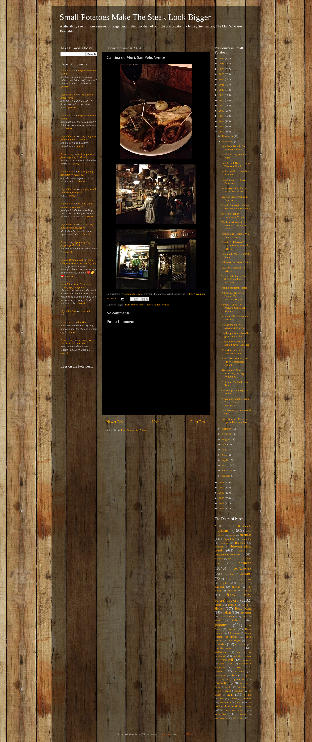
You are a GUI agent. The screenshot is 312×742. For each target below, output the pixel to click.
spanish (239, 690)
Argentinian (229, 539)
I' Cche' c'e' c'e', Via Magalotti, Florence (233, 326)
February (227, 470)
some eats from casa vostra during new (78, 261)
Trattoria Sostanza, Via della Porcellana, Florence (233, 279)
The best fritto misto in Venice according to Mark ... (233, 225)
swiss (221, 698)
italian (157, 304)
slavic (228, 690)
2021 (222, 84)
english (224, 583)
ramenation (222, 683)
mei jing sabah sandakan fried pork (78, 191)
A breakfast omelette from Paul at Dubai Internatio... (235, 402)
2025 (222, 63)
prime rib (239, 679)
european (219, 586)
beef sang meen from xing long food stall (78, 138)
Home (156, 422)
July (224, 444)
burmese (219, 558)
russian (228, 687)
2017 (222, 105)
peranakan (239, 671)
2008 (222, 498)
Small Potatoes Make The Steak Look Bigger (135, 17)
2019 (222, 94)
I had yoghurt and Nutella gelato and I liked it (235, 335)
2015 (222, 115)
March (226, 465)
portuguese (223, 679)
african (221, 535)
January (226, 475)
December (228, 136)
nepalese (247, 660)
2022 (222, 79)
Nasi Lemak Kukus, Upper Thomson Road (235, 164)
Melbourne (220, 652)
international (228, 616)
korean (232, 629)
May (225, 454)
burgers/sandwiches (227, 554)
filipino (236, 586)
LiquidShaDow (68, 94)
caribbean (232, 558)
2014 (222, 121)
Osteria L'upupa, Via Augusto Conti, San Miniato (233, 307)
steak (230, 694)
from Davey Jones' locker (138, 304)
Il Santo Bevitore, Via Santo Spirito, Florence (235, 343)
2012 (222, 131)
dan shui (85, 311)
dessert (246, 573)
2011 (222, 482)
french (247, 590)
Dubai (228, 579)
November (228, 141)
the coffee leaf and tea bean (233, 704)
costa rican (228, 574)
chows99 (65, 283)
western (238, 718)
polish (249, 675)
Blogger (190, 733)
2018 (222, 100)
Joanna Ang (66, 70)
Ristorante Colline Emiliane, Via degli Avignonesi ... (233, 373)
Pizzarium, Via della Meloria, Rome (232, 352)
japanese (222, 624)
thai (239, 702)
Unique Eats (234, 710)
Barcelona (219, 546)
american (246, 535)
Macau (249, 640)
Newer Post (115, 422)
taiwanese (225, 702)
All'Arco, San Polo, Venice (235, 262)
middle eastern (243, 655)
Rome (217, 687)
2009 (222, 492)
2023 (222, 74)
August (226, 439)
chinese (245, 563)
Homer (219, 608)
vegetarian (221, 714)
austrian (224, 543)
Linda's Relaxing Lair (72, 259)
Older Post (198, 422)
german (232, 604)
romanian (244, 683)
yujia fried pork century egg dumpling (75, 285)
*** (228, 526)
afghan (249, 531)
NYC (230, 663)
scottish (218, 691)
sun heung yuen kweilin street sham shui (77, 341)
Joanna (64, 242)
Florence (232, 590)
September (228, 433)
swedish (248, 694)
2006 (222, 508)
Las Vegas (235, 633)
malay (222, 644)
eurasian (242, 583)
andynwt (167, 733)
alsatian (232, 535)
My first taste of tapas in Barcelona (234, 198)
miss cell (227, 660)
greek (245, 604)
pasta (238, 667)
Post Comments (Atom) (133, 430)
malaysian (240, 644)
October (226, 428)
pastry (219, 671)
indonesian (246, 612)
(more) (64, 86)
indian (227, 612)
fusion (218, 604)
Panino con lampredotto (234, 287)
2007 (222, 503)
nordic (221, 663)
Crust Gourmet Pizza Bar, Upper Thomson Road (235, 420)
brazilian (241, 550)
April (225, 460)
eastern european (243, 579)
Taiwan (248, 698)
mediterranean (224, 648)
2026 (222, 58)
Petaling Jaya (220, 675)
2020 (222, 89)
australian (246, 539)
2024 (222, 68)
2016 (222, 110)
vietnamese (221, 718)
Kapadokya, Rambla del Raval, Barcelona (234, 190)
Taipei (233, 698)
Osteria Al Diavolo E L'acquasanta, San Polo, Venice (235, 245)
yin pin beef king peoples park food (76, 226)
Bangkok (240, 542)
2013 (222, 126)
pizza (233, 675)
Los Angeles (235, 640)
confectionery (243, 568)
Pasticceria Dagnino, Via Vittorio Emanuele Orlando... (234, 361)
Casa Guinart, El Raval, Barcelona (234, 181)
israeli (218, 620)
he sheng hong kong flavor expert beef (76, 173)
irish (245, 616)
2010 (222, 487)
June (225, 449)
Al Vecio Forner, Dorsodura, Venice (232, 215)
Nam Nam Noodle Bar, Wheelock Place (233, 148)
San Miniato (242, 687)
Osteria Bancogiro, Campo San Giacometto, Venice (235, 207)
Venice (165, 304)
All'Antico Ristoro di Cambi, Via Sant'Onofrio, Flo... (233, 296)
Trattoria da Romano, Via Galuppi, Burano (235, 235)
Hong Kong (243, 608)
